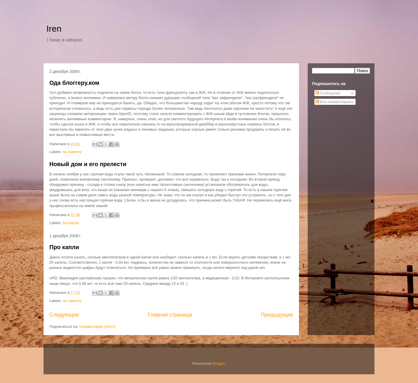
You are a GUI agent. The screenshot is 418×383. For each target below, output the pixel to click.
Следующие (64, 315)
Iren (54, 28)
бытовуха (71, 223)
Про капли (64, 247)
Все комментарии (333, 102)
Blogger (218, 363)
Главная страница (170, 315)
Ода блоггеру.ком (74, 83)
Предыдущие (277, 315)
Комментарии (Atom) (97, 326)
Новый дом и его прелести (88, 164)
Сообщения (328, 93)
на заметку (72, 152)
